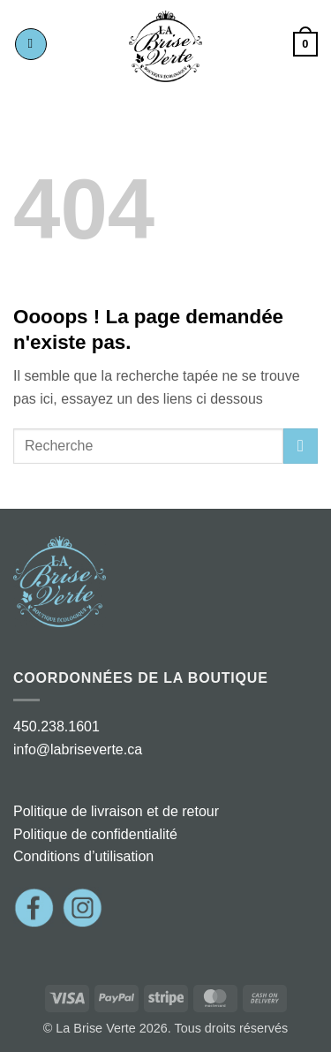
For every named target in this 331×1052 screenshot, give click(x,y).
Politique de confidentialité (95, 834)
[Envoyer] (300, 445)
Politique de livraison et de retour (116, 811)
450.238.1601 (56, 726)
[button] (31, 44)
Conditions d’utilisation (83, 856)
